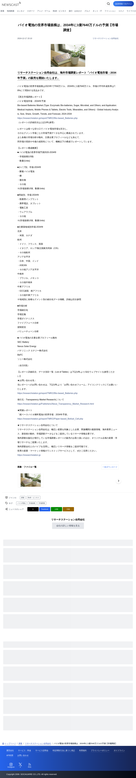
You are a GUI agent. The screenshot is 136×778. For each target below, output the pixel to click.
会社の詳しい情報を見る (68, 526)
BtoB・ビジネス (59, 11)
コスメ (121, 11)
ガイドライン (119, 750)
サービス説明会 (41, 750)
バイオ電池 (21, 503)
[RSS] (29, 765)
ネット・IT (97, 11)
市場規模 (32, 503)
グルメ (87, 11)
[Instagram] (11, 765)
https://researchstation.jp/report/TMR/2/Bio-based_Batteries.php (47, 118)
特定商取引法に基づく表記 (64, 750)
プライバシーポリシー (100, 750)
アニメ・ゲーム (43, 11)
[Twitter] (20, 765)
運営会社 (10, 750)
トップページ (9, 743)
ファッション (110, 11)
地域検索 (10, 11)
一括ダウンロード (110, 467)
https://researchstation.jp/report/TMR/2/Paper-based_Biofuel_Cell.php (50, 419)
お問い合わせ (23, 755)
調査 (22, 498)
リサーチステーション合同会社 (106, 38)
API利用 (9, 755)
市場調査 (42, 503)
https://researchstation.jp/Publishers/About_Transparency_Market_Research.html (55, 404)
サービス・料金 (24, 750)
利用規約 (83, 750)
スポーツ (31, 11)
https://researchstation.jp (29, 455)
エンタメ (20, 11)
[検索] (108, 3)
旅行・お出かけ (75, 11)
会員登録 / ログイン (123, 4)
